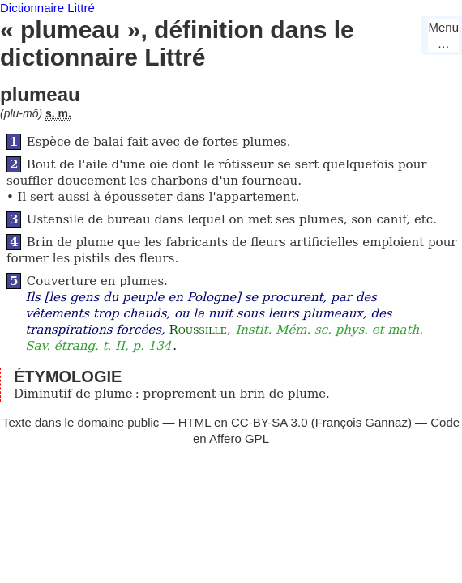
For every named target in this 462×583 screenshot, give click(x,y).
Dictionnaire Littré (47, 8)
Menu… (443, 35)
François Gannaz (361, 422)
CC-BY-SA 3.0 (269, 422)
